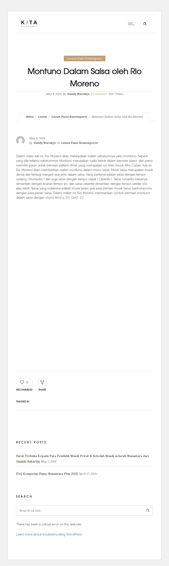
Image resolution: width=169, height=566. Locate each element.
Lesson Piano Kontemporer (69, 116)
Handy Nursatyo (78, 94)
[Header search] (144, 23)
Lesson (42, 116)
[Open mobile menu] (132, 23)
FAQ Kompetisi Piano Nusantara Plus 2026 (47, 474)
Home (30, 116)
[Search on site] (84, 510)
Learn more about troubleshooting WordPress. (49, 534)
